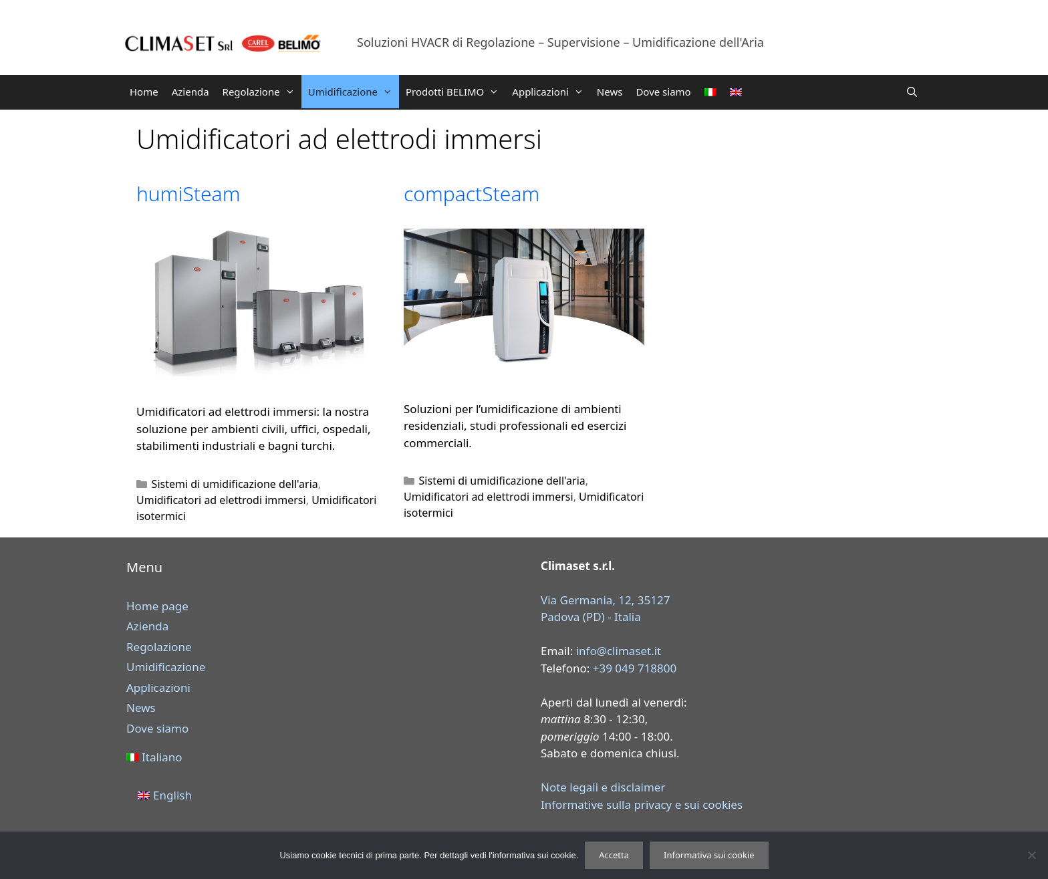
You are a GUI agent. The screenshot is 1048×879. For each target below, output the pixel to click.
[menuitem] (710, 92)
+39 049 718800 (635, 668)
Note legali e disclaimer (603, 787)
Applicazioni (551, 91)
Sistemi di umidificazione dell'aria (235, 484)
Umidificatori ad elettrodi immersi (221, 500)
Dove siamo (663, 91)
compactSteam (471, 193)
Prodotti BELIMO (455, 91)
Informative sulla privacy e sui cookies (642, 804)
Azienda (190, 91)
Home (144, 91)
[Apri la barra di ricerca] (912, 91)
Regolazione (262, 91)
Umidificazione (353, 91)
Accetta (614, 855)
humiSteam (188, 193)
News (610, 91)
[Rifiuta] (1031, 855)
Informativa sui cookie (709, 855)
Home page (157, 606)
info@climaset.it (619, 650)
